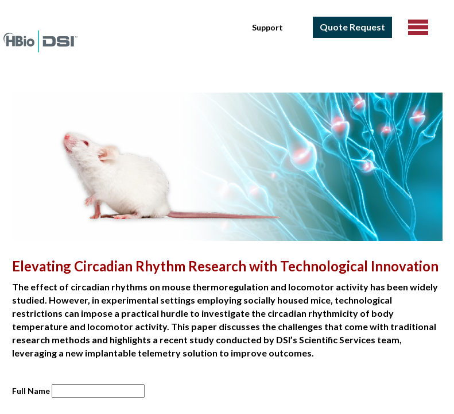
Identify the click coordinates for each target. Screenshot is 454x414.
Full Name (31, 391)
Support (267, 27)
